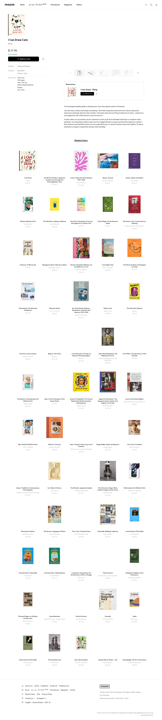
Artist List (53, 686)
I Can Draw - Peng (89, 89)
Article (36, 686)
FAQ (38, 694)
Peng (10, 44)
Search (146, 5)
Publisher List (64, 686)
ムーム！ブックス (37, 5)
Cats (25, 73)
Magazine (68, 5)
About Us (28, 686)
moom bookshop (9, 5)
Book (22, 5)
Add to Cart (23, 59)
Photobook (55, 5)
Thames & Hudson (23, 66)
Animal (19, 73)
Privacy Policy (47, 694)
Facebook (30, 698)
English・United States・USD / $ (37, 702)
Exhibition (44, 686)
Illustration (21, 71)
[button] (137, 72)
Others (79, 5)
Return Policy (30, 694)
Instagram (41, 698)
